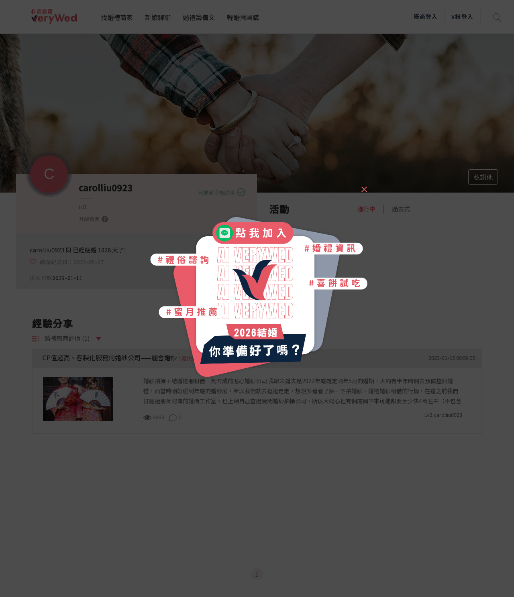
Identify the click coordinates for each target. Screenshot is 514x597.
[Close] (363, 186)
